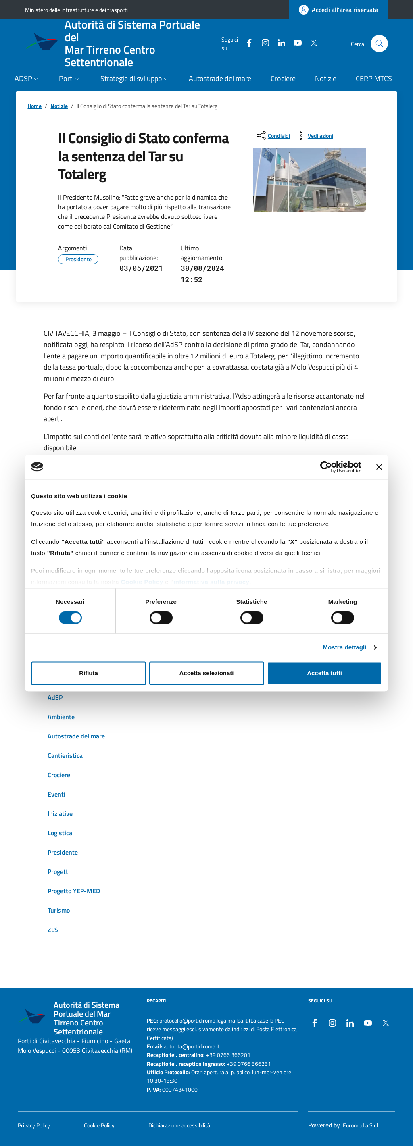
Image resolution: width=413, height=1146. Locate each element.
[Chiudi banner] (379, 467)
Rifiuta (88, 673)
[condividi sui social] (272, 135)
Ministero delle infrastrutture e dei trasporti (76, 10)
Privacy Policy (34, 1125)
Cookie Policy (142, 581)
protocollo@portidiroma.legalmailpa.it (203, 1021)
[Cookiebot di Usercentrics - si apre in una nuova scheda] (326, 467)
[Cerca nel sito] (379, 43)
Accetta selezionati (206, 673)
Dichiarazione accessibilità (179, 1125)
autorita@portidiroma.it (192, 1046)
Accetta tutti (324, 673)
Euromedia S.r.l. (361, 1125)
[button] (27, 79)
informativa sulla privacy (211, 581)
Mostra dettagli (344, 647)
